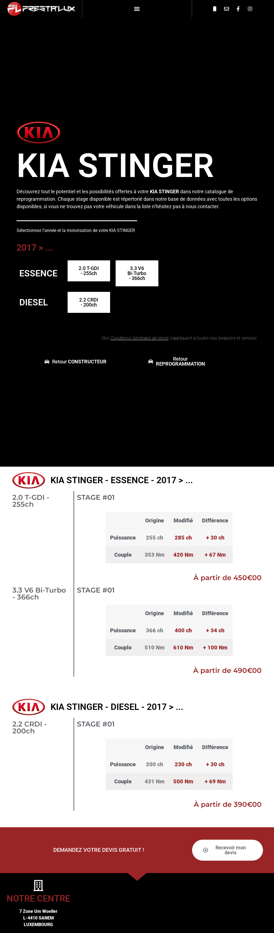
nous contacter (202, 206)
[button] (137, 8)
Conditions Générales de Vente (140, 338)
